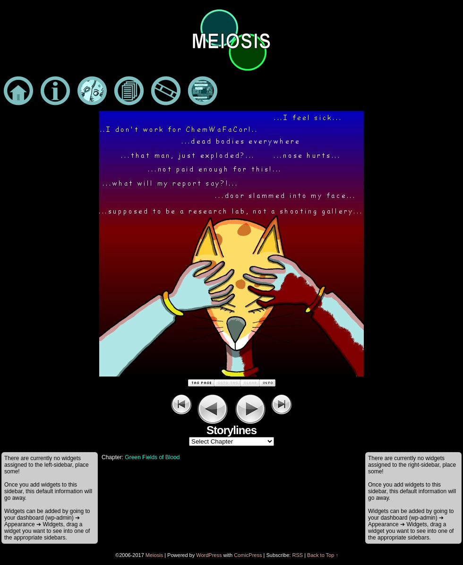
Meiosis (154, 555)
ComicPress (248, 555)
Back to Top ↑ (322, 555)
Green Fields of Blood (152, 457)
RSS (297, 555)
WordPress (209, 555)
